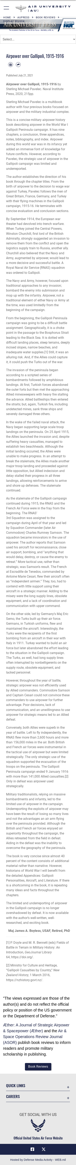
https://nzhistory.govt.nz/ (24, 980)
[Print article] (10, 64)
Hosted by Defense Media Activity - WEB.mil (38, 1159)
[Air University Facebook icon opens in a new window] (32, 1149)
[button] (6, 8)
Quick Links (15, 1085)
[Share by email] (18, 64)
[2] (66, 776)
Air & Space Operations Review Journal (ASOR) (34, 1037)
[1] (46, 352)
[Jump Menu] (38, 39)
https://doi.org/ (22, 957)
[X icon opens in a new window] (44, 1149)
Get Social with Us (38, 1114)
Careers (13, 1096)
